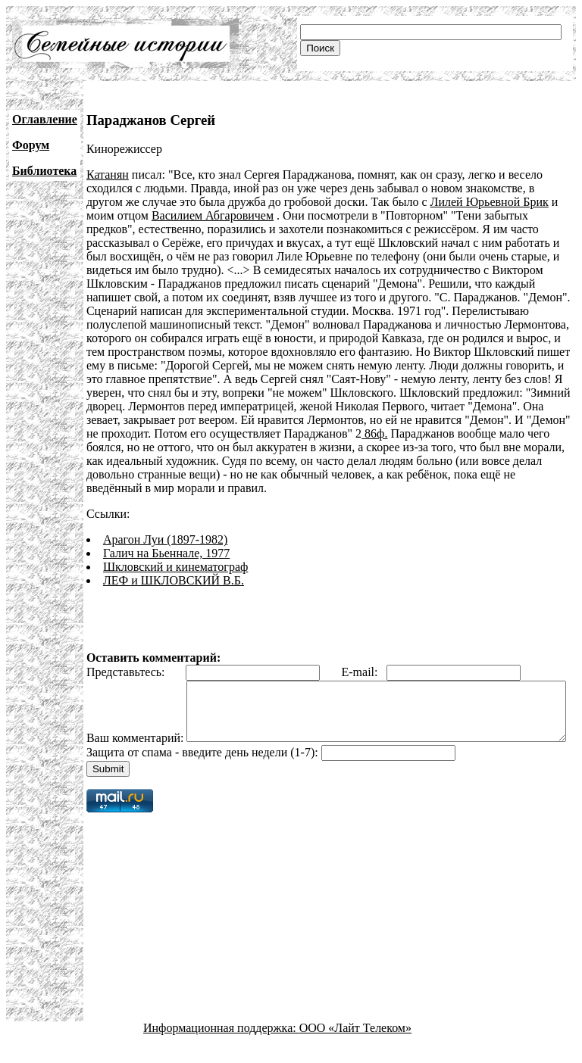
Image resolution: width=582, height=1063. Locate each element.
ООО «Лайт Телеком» (355, 1049)
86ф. (374, 433)
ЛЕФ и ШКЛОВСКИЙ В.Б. (173, 580)
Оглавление (44, 119)
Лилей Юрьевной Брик (489, 201)
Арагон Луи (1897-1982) (165, 539)
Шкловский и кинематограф (175, 566)
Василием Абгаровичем (213, 215)
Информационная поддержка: (221, 1049)
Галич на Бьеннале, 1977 (166, 553)
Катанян (107, 174)
